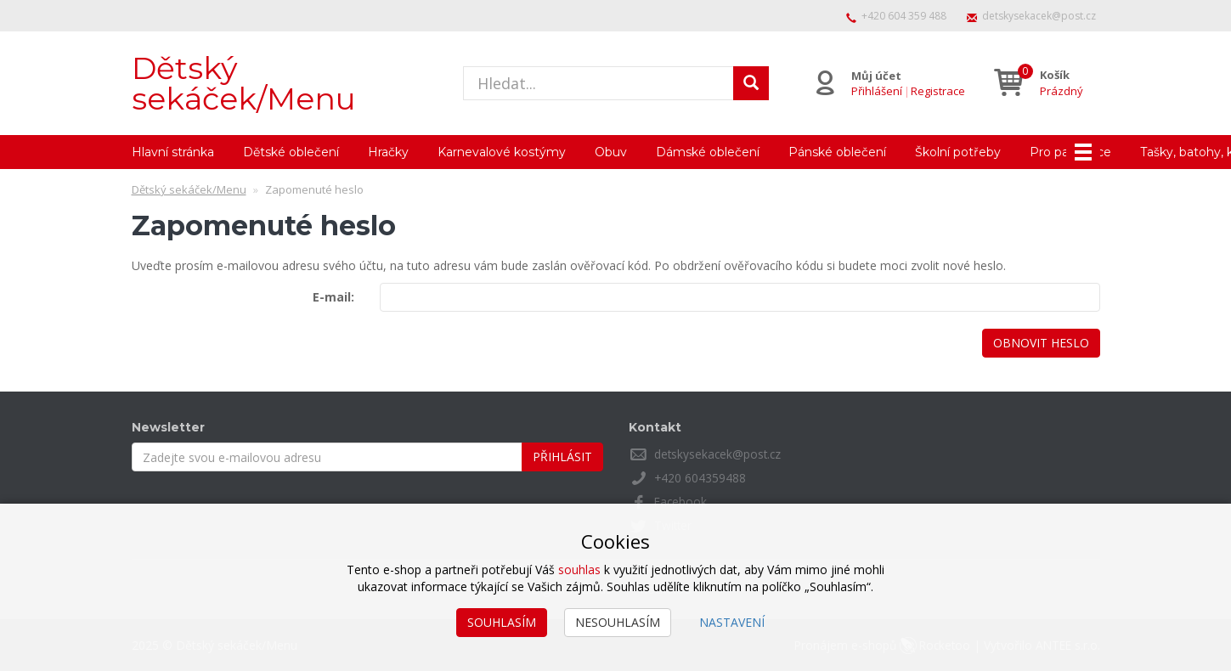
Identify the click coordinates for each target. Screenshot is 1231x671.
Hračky (388, 152)
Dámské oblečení (707, 152)
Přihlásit (562, 456)
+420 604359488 (700, 478)
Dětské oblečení (291, 152)
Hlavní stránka (173, 152)
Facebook (681, 501)
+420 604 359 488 (903, 15)
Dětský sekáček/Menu (244, 83)
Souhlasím (501, 622)
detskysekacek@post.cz (1039, 15)
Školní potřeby (958, 152)
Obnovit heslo (1041, 343)
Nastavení (732, 622)
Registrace (937, 91)
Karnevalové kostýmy (502, 152)
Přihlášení (875, 91)
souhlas (579, 569)
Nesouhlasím (617, 622)
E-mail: (333, 297)
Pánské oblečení (837, 152)
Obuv (611, 152)
